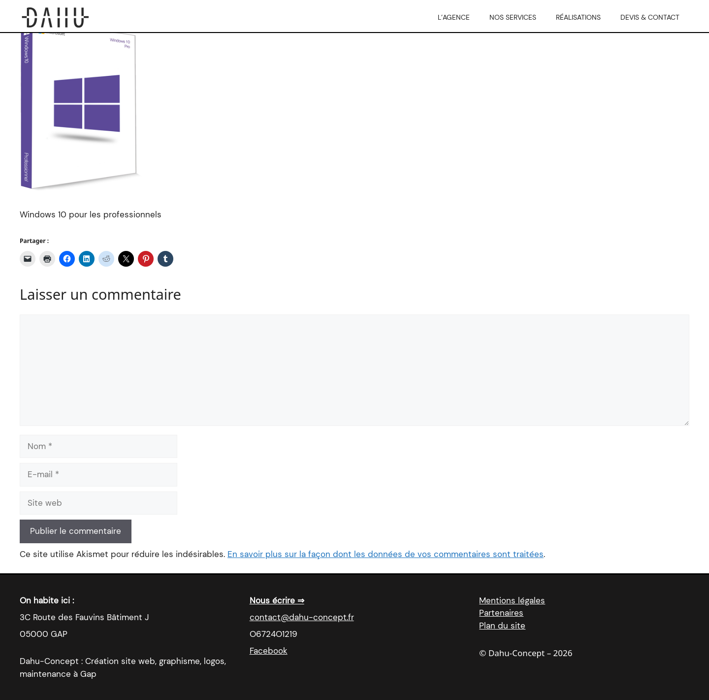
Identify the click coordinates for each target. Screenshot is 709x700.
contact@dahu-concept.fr (302, 617)
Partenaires (501, 612)
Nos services (512, 17)
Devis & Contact (649, 17)
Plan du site (502, 625)
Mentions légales (512, 600)
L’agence (454, 17)
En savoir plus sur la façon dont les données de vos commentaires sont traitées (385, 554)
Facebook (269, 650)
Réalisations (578, 17)
